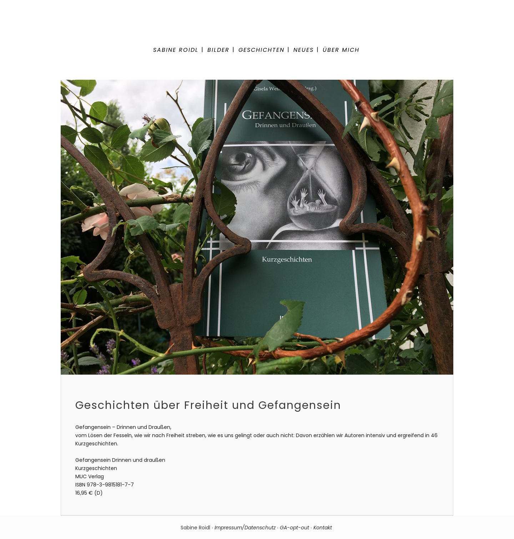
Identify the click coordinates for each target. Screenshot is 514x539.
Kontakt (323, 527)
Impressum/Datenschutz (245, 527)
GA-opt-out (294, 527)
